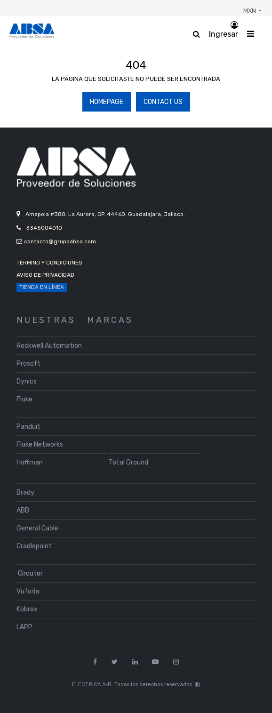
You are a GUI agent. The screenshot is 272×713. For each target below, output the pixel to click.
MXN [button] (250, 10)
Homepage (106, 102)
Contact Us (163, 102)
